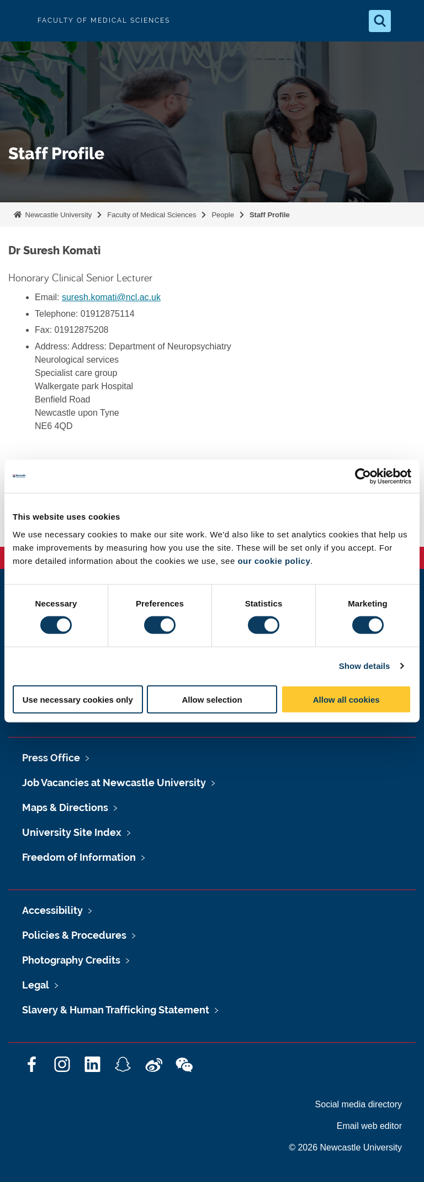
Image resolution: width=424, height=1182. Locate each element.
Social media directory (358, 1104)
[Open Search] (380, 21)
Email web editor (369, 1126)
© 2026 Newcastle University (345, 1147)
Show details (364, 666)
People (222, 215)
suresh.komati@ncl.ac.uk (111, 297)
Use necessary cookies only (78, 699)
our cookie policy (273, 560)
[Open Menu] (406, 21)
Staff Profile (270, 215)
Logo (18, 21)
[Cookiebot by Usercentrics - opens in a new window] (363, 476)
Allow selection (212, 699)
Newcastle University (57, 215)
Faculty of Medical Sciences (151, 215)
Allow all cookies (346, 699)
